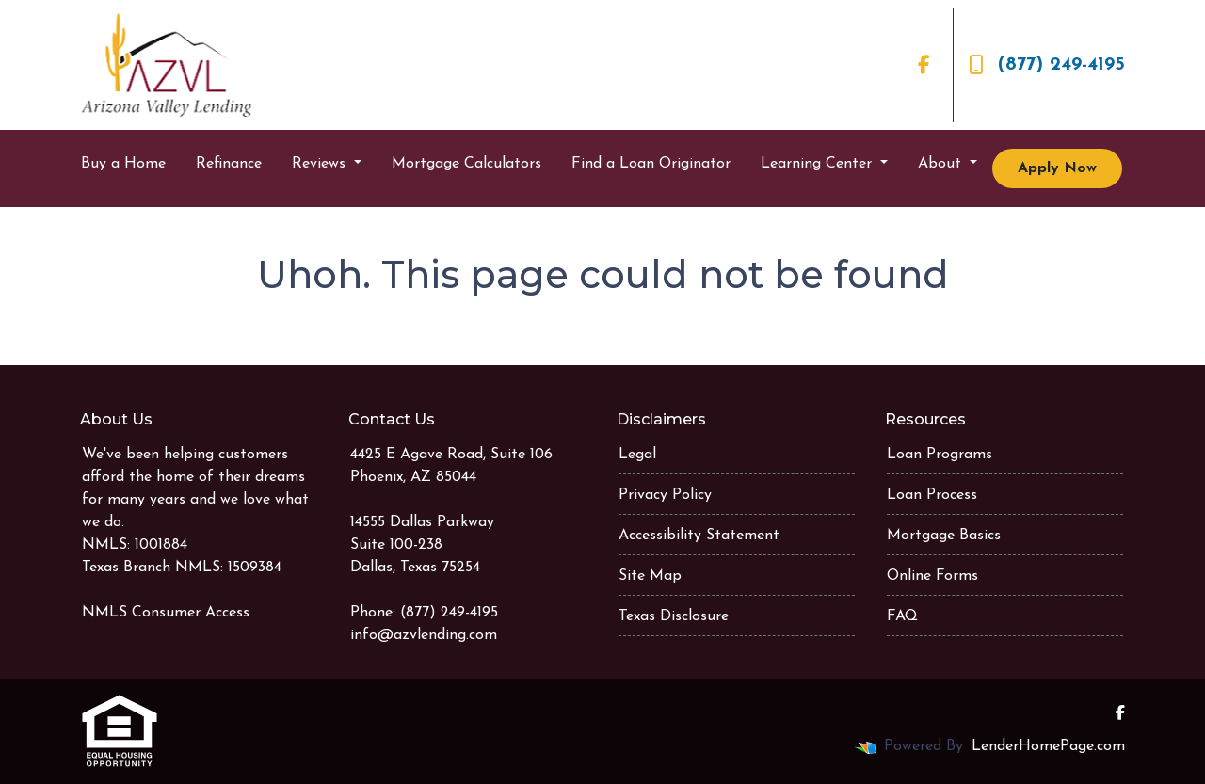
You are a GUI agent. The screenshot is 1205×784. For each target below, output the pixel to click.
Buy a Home (123, 163)
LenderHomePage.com (1048, 746)
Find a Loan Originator (651, 163)
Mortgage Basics (944, 535)
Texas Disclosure (674, 616)
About (942, 163)
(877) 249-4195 (1047, 65)
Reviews (321, 163)
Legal (637, 454)
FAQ (902, 616)
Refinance (229, 163)
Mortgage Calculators (466, 163)
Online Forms (932, 576)
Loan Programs (939, 454)
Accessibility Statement (699, 535)
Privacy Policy (665, 495)
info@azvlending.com (423, 635)
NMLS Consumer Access (165, 612)
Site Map (650, 576)
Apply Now (1057, 168)
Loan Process (932, 495)
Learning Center (818, 163)
